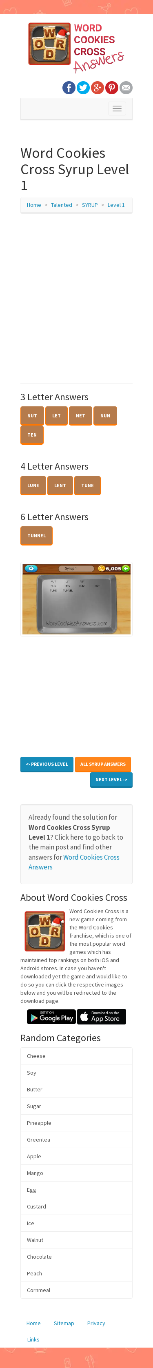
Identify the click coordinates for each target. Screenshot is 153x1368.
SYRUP (90, 204)
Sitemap (64, 1323)
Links (33, 1339)
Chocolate (39, 1256)
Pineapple (39, 1122)
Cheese (36, 1056)
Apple (34, 1156)
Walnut (35, 1240)
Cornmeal (38, 1290)
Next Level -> (111, 779)
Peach (34, 1273)
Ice (30, 1223)
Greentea (38, 1139)
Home (34, 204)
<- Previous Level (47, 764)
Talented (61, 204)
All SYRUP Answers (103, 764)
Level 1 (116, 204)
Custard (36, 1206)
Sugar (34, 1106)
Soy (31, 1072)
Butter (34, 1089)
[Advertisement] (76, 298)
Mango (35, 1173)
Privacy (96, 1323)
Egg (31, 1189)
